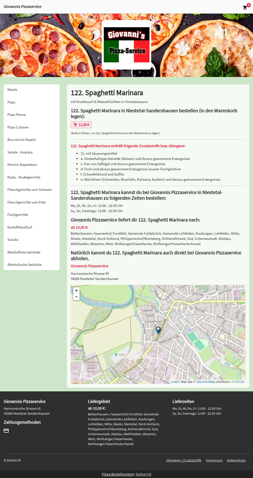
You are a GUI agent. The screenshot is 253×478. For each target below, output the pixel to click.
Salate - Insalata (20, 152)
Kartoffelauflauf (19, 227)
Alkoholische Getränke (24, 264)
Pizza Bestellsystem (118, 474)
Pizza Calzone (17, 127)
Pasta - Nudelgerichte (23, 177)
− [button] (76, 297)
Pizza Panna (16, 114)
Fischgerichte (17, 214)
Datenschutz (236, 460)
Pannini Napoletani (22, 164)
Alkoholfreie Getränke (23, 252)
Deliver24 (143, 474)
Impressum (214, 460)
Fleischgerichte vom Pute (26, 202)
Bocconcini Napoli (21, 139)
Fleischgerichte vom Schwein (29, 189)
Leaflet (175, 381)
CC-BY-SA (238, 381)
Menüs (12, 89)
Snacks (12, 239)
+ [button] (76, 291)
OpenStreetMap (205, 381)
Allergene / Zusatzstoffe (183, 460)
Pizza (11, 102)
